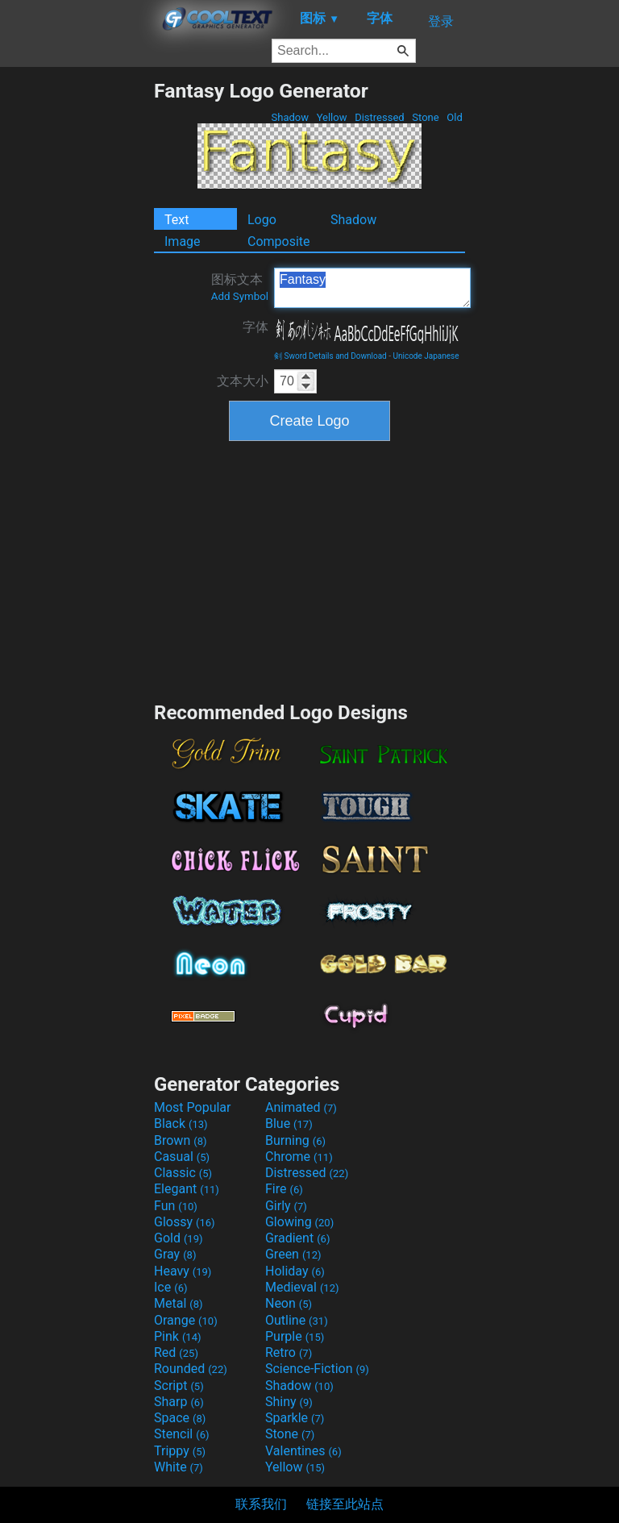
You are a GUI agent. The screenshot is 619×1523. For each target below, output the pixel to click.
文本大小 (242, 381)
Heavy (182, 1271)
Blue (289, 1123)
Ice (170, 1287)
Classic (183, 1172)
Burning (295, 1140)
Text (176, 219)
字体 (255, 327)
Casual (182, 1156)
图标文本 (239, 287)
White (178, 1467)
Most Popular (192, 1107)
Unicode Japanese (426, 356)
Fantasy (372, 288)
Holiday (295, 1271)
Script (179, 1385)
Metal (178, 1303)
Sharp (179, 1401)
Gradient (297, 1238)
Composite (278, 241)
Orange (186, 1320)
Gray (175, 1254)
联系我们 (261, 1504)
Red (176, 1352)
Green (293, 1254)
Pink (177, 1336)
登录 (441, 21)
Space (180, 1417)
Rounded (190, 1368)
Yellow (331, 117)
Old (454, 117)
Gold (178, 1238)
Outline (296, 1320)
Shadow (289, 117)
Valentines (303, 1451)
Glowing (299, 1222)
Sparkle (294, 1417)
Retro (288, 1352)
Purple (294, 1336)
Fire (284, 1188)
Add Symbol (239, 296)
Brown (180, 1140)
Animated (301, 1107)
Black (181, 1123)
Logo (261, 219)
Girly (286, 1205)
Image (182, 241)
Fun (175, 1205)
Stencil (181, 1434)
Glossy (184, 1222)
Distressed (379, 117)
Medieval (302, 1287)
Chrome (299, 1156)
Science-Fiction (317, 1368)
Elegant (186, 1188)
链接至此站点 (345, 1504)
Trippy (180, 1451)
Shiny (289, 1401)
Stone (425, 117)
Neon (288, 1303)
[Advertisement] (76, 321)
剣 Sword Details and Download (330, 356)
